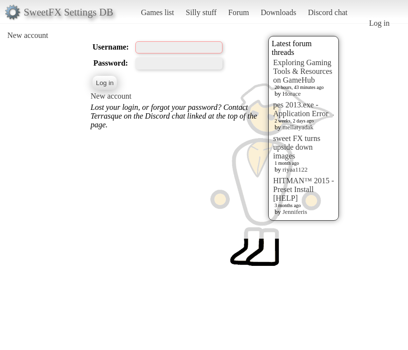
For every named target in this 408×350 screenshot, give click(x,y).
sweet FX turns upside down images (296, 147)
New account (27, 35)
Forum (238, 12)
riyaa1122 (295, 169)
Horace (291, 93)
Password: (110, 63)
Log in (379, 23)
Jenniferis (294, 211)
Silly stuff (201, 12)
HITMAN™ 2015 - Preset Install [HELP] (303, 189)
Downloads (278, 12)
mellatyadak (298, 127)
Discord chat (327, 12)
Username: (111, 47)
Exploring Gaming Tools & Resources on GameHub (303, 71)
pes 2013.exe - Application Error (300, 109)
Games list (157, 12)
